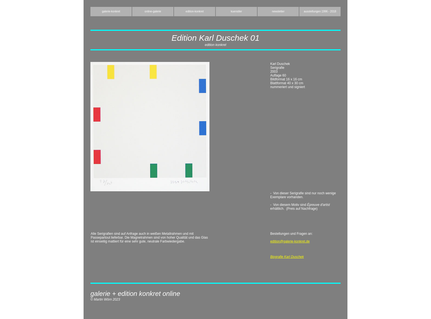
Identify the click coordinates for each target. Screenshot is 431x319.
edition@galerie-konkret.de (290, 241)
